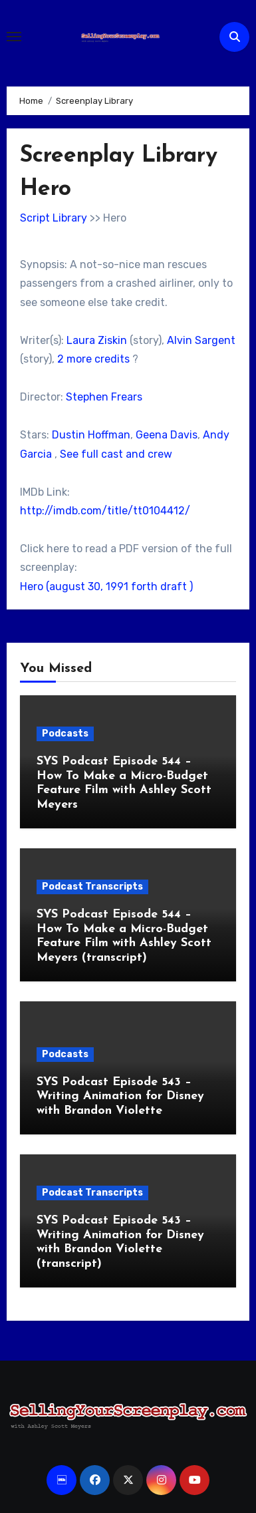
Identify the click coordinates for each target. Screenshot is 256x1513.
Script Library (53, 218)
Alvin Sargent (201, 340)
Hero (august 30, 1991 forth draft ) (106, 586)
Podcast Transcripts (92, 886)
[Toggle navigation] (14, 36)
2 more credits (93, 359)
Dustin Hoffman (91, 434)
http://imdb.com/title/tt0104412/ (105, 510)
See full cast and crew (116, 454)
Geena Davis (166, 434)
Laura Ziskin (96, 340)
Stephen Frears (104, 397)
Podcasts (65, 733)
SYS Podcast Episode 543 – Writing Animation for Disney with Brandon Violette (120, 1096)
